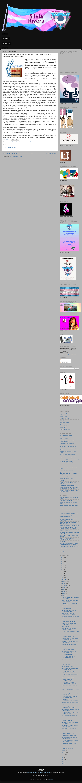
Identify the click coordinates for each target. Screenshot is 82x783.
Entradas (63, 359)
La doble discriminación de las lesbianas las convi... (69, 611)
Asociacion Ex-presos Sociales (67, 413)
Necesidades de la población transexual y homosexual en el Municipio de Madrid (69, 544)
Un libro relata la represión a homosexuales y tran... (68, 635)
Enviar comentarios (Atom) (16, 156)
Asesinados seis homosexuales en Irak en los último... (70, 719)
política (12, 141)
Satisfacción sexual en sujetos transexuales (69, 744)
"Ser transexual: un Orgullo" (66, 435)
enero (63, 754)
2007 (62, 759)
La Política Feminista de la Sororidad (68, 456)
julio (63, 589)
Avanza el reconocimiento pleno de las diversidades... (70, 607)
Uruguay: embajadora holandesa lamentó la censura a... (69, 648)
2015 (62, 565)
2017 (62, 561)
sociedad (17, 141)
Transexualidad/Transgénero (66, 478)
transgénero (34, 141)
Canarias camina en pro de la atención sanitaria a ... (69, 660)
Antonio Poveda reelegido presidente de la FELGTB (68, 620)
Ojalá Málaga (63, 424)
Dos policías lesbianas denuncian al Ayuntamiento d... (70, 738)
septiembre (65, 585)
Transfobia (62, 480)
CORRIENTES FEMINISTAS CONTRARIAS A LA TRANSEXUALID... (68, 679)
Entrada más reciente (10, 153)
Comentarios (64, 362)
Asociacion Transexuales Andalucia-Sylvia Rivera (38, 772)
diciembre (64, 579)
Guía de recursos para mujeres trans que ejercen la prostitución (69, 515)
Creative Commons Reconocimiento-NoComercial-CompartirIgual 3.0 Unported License (41, 774)
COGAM (61, 414)
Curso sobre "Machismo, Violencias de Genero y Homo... (70, 741)
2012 (62, 571)
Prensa (5, 48)
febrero (64, 752)
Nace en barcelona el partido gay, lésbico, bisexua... (69, 716)
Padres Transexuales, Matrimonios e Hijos (69, 546)
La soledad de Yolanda (67, 654)
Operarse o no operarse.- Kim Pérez (68, 472)
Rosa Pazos (62, 550)
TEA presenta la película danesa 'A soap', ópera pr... (70, 726)
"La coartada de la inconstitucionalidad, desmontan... (70, 700)
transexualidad (22, 141)
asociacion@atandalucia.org (69, 354)
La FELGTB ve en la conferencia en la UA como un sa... (70, 713)
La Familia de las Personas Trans (67, 454)
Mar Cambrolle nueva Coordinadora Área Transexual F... (70, 601)
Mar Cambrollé (63, 541)
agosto (64, 587)
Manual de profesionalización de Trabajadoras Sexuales (67, 539)
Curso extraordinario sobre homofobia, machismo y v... (69, 672)
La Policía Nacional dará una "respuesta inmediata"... (68, 657)
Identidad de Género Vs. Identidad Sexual (69, 525)
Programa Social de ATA (65, 548)
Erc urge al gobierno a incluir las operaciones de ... (69, 686)
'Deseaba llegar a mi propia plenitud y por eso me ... (70, 703)
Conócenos (6, 38)
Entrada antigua (51, 153)
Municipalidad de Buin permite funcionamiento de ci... (69, 645)
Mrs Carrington (65, 626)
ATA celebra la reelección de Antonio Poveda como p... (70, 617)
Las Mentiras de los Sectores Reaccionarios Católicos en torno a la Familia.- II (68, 467)
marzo (64, 750)
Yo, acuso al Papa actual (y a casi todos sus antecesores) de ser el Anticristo (69, 488)
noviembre (64, 581)
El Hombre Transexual (65, 418)
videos (5, 33)
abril (63, 595)
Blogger (51, 779)
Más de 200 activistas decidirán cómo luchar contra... (69, 624)
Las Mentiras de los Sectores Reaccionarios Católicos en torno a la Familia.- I (68, 463)
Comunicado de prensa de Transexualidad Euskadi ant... (69, 683)
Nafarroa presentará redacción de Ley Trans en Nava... (70, 697)
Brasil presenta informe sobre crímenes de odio (69, 629)
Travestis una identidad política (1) (67, 485)
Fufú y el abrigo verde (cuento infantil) (68, 507)
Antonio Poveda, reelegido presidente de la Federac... (69, 614)
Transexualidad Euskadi (65, 429)
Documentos (6, 43)
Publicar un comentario (10, 147)
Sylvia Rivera (63, 551)
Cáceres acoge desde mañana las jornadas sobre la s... (70, 669)
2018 (62, 559)
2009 (62, 577)
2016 (62, 563)
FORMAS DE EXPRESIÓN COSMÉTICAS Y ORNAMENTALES (68, 445)
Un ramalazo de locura (67, 666)
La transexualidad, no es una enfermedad (69, 459)
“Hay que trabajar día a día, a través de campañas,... (70, 690)
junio (63, 591)
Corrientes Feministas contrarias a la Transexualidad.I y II (68, 441)
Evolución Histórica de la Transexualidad (69, 505)
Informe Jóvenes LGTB (65, 530)
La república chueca (64, 422)
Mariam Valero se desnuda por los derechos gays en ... (70, 639)
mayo (63, 593)
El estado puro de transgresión (67, 443)
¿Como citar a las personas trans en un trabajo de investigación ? (69, 491)
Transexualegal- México (65, 425)
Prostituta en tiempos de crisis (69, 735)
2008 (62, 757)
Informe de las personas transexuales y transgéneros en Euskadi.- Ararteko (69, 528)
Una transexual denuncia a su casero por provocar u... (69, 732)
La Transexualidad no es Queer (67, 457)
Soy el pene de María (64, 476)
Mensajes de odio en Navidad (66, 470)
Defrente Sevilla (63, 416)
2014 (62, 567)
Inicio (31, 153)
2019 (62, 557)
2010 (62, 575)
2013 (62, 569)
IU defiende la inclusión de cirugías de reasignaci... (70, 642)
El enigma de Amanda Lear (66, 500)
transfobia (29, 141)
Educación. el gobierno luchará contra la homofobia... (69, 747)
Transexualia (62, 427)
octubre (64, 583)
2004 (62, 763)
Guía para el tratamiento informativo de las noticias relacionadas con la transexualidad (68, 519)
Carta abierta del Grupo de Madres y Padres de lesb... (70, 710)
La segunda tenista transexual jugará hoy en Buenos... (69, 652)
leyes (9, 141)
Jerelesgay (62, 420)
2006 (62, 761)
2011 (62, 573)
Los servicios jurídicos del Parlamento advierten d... (68, 706)
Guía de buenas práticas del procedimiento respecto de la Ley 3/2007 (69, 512)
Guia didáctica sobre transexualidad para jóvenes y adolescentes (69, 509)
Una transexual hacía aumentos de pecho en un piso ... (70, 675)
